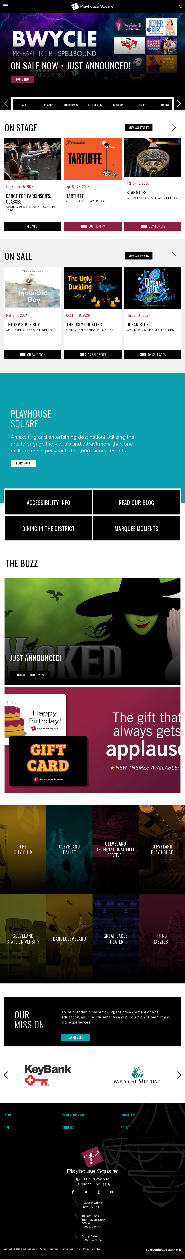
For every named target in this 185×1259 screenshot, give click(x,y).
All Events (139, 127)
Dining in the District (48, 528)
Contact (68, 1127)
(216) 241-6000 (91, 1227)
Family (142, 104)
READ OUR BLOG (136, 502)
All (24, 104)
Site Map (96, 1249)
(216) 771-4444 (91, 1206)
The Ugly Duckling (84, 324)
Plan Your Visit (73, 1114)
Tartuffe (75, 196)
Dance (165, 104)
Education (128, 1114)
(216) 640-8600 (92, 1240)
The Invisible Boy (23, 324)
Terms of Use (66, 1249)
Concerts (95, 104)
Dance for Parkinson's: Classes (28, 199)
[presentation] (32, 179)
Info (22, 79)
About (125, 1127)
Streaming (47, 104)
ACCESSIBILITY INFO (48, 502)
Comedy (118, 104)
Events (8, 1114)
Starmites (136, 192)
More (23, 463)
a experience (163, 1249)
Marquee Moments (136, 528)
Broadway (71, 104)
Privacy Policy (82, 1249)
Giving (8, 1127)
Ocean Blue (138, 324)
